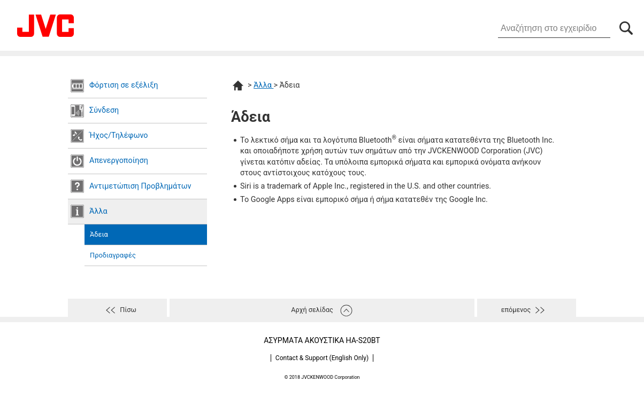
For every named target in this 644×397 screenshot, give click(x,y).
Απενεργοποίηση (118, 160)
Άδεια (99, 234)
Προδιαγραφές (113, 255)
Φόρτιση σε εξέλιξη (123, 85)
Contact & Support (322, 358)
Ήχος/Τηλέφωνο (118, 135)
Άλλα (98, 211)
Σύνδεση (104, 110)
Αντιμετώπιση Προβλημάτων (140, 186)
